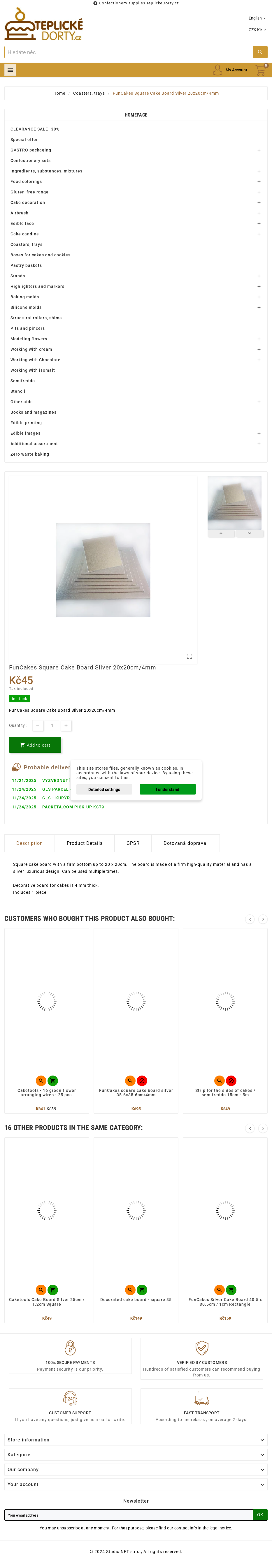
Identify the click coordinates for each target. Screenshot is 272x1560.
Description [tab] (29, 843)
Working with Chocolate (35, 359)
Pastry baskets (26, 265)
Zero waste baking (29, 454)
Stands (17, 276)
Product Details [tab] (85, 843)
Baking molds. (25, 297)
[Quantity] (52, 725)
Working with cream (31, 349)
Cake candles (24, 234)
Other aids (21, 401)
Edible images (25, 433)
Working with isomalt (32, 370)
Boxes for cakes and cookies (40, 255)
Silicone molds (26, 307)
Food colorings (26, 181)
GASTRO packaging (30, 150)
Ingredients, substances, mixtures (46, 171)
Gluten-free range (29, 192)
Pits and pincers (27, 328)
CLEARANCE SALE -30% (34, 129)
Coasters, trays (26, 244)
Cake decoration (27, 202)
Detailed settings (104, 789)
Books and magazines (33, 412)
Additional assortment (34, 443)
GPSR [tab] (133, 843)
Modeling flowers (28, 338)
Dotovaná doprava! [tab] (186, 843)
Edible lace (22, 223)
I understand (167, 789)
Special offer (24, 139)
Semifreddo (22, 380)
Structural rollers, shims (36, 317)
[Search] (129, 52)
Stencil (17, 391)
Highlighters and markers (37, 286)
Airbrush (19, 213)
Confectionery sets (30, 160)
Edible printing (26, 422)
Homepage (136, 115)
